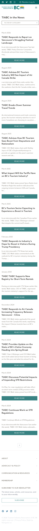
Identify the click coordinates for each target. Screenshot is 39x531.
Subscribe (19, 500)
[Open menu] (36, 8)
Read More (19, 60)
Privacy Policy (20, 520)
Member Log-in (27, 2)
